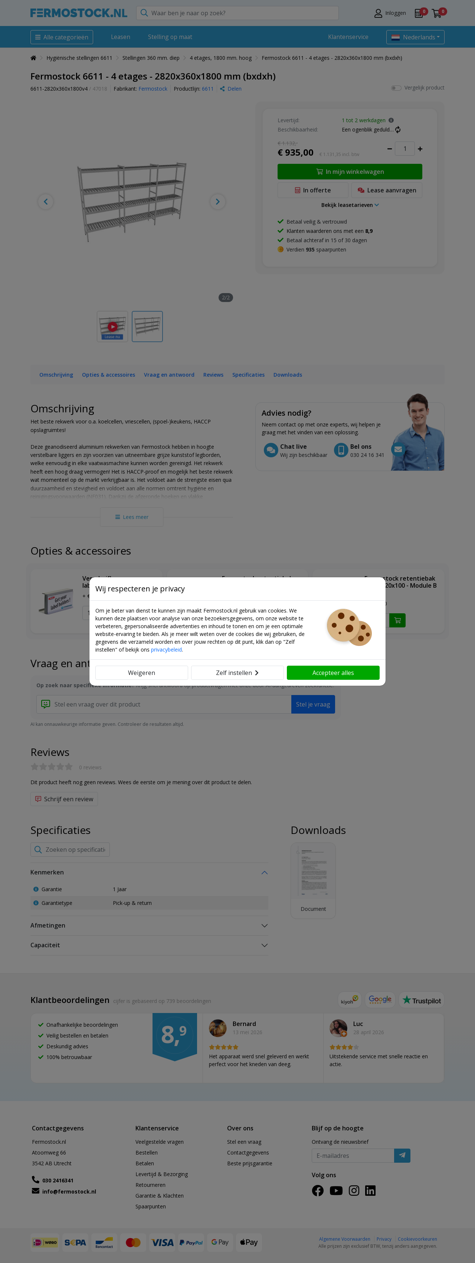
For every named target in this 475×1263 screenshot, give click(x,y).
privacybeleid (166, 649)
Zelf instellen (237, 673)
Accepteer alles (333, 673)
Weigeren (141, 673)
